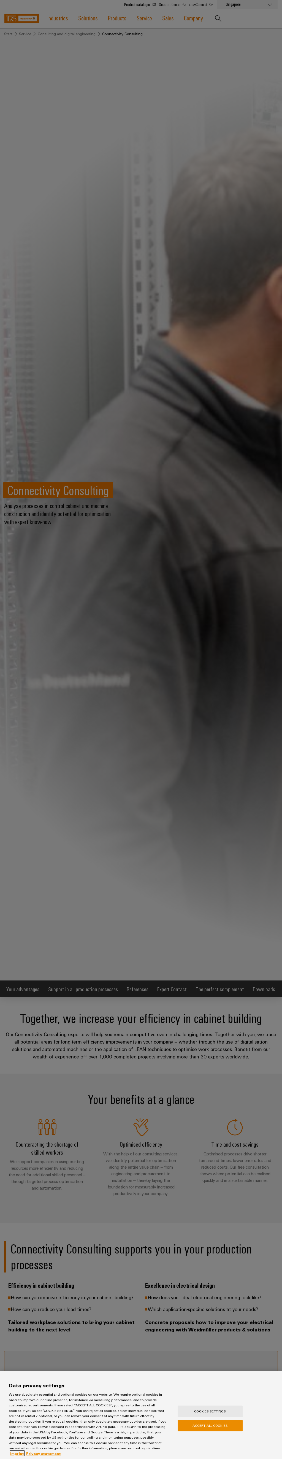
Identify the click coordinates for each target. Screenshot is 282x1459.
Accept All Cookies (210, 1430)
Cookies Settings (210, 1416)
